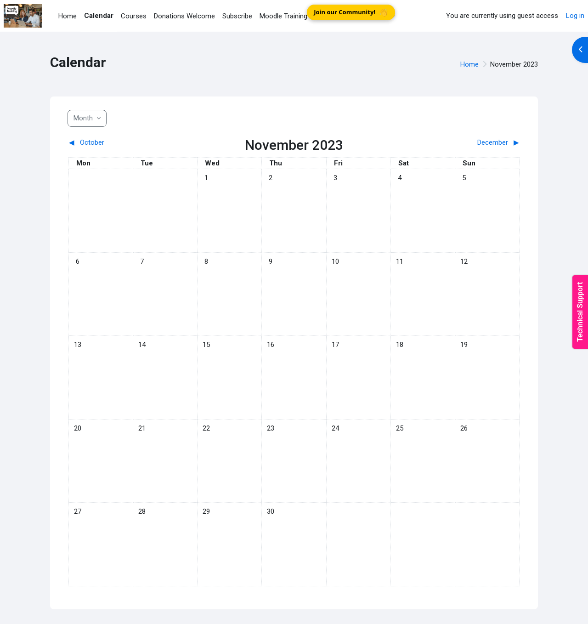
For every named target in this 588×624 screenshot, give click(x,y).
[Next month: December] (463, 142)
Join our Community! (351, 12)
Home (469, 64)
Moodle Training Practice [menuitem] (297, 16)
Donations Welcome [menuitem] (184, 16)
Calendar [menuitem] (98, 15)
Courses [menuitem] (134, 16)
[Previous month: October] (124, 142)
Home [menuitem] (67, 16)
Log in (575, 15)
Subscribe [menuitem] (237, 16)
